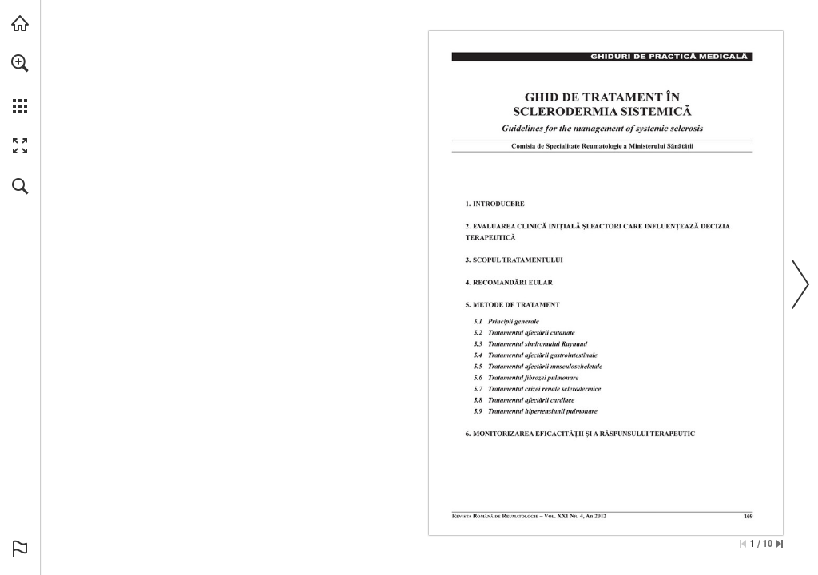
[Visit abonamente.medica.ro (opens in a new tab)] (20, 23)
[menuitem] (20, 84)
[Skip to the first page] (743, 544)
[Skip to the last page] (779, 544)
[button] (20, 63)
